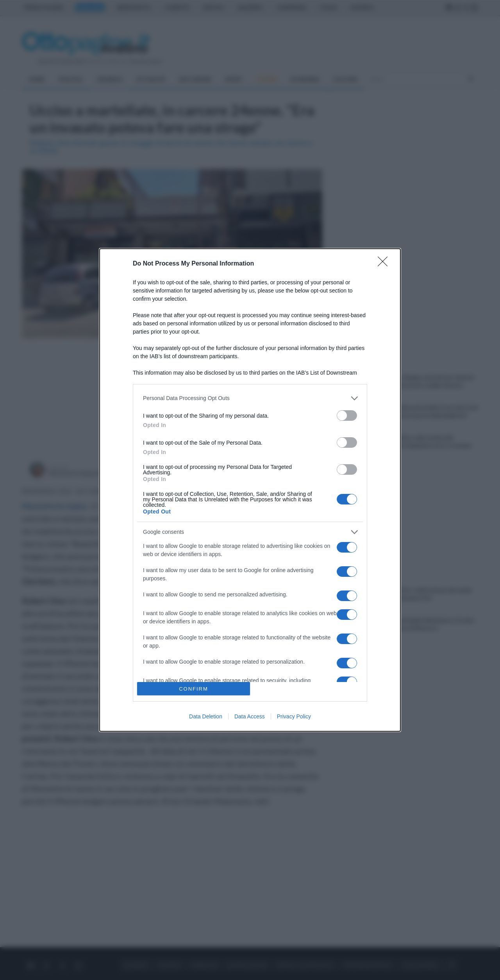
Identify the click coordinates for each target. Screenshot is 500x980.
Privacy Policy (294, 716)
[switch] (347, 415)
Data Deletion (205, 716)
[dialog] (250, 490)
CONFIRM (193, 689)
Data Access (249, 716)
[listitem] (250, 398)
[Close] (385, 264)
